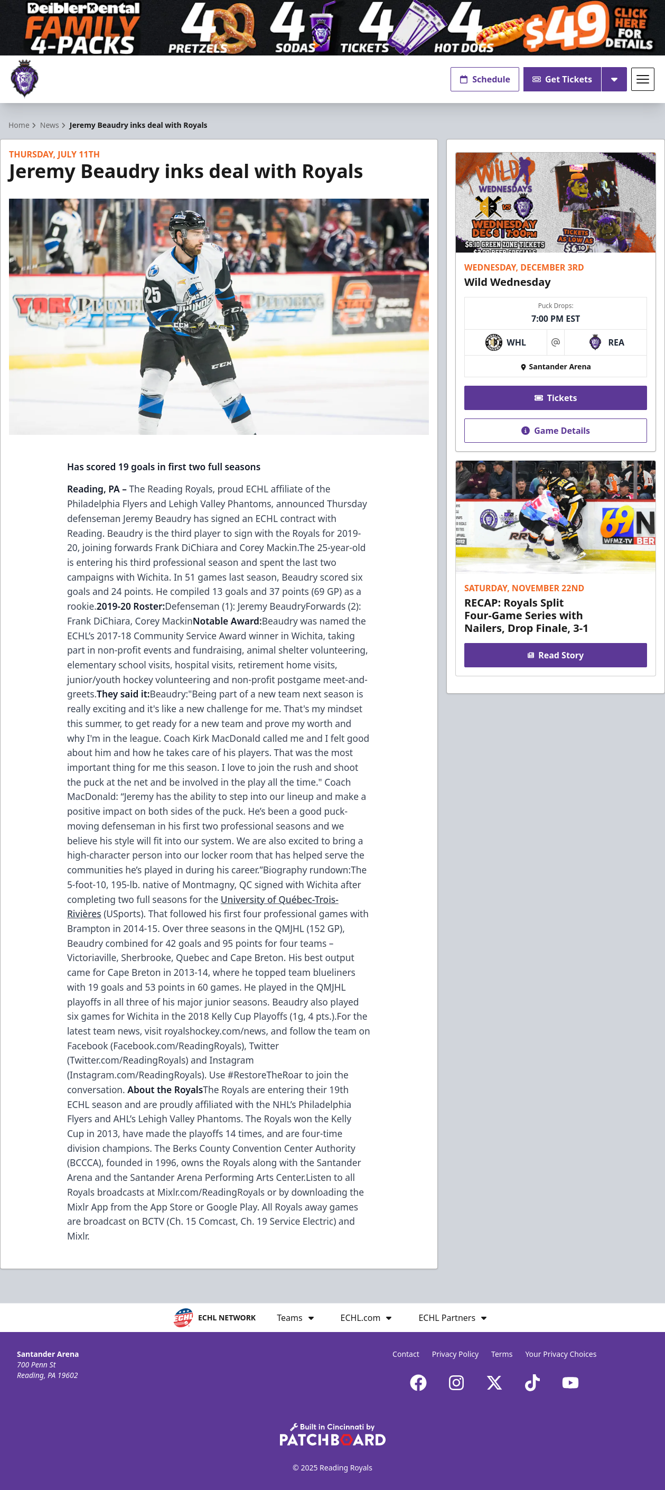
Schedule (485, 79)
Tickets (555, 398)
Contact (405, 1354)
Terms (501, 1354)
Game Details (555, 430)
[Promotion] (332, 27)
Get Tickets (562, 79)
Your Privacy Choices (560, 1354)
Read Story (556, 655)
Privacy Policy (455, 1354)
